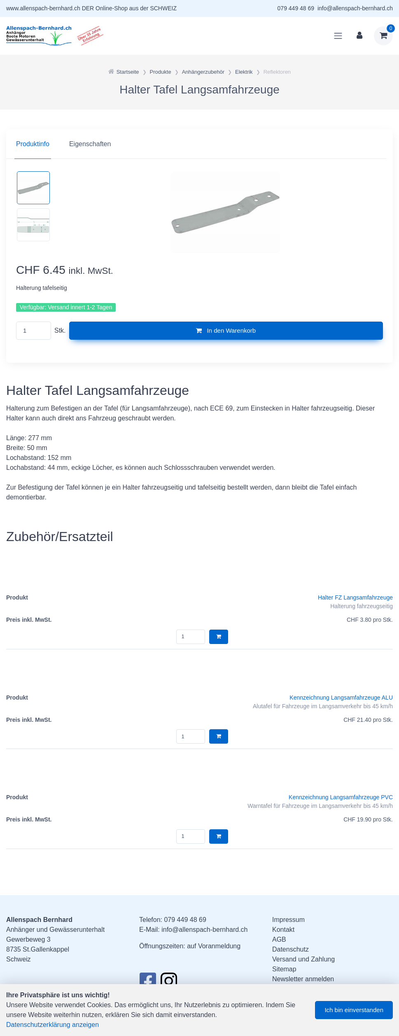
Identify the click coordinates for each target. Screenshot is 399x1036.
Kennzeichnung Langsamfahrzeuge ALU (341, 697)
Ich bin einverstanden (353, 1009)
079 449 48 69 (296, 8)
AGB (279, 939)
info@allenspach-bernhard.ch (355, 8)
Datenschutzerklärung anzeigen (52, 1024)
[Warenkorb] (383, 35)
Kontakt (283, 929)
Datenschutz (290, 949)
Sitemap (284, 969)
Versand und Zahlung (303, 959)
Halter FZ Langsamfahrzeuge (355, 597)
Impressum (288, 919)
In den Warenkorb (226, 330)
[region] (199, 144)
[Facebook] (147, 983)
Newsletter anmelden (303, 978)
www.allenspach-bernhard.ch (43, 8)
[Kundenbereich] (359, 35)
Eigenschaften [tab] (90, 143)
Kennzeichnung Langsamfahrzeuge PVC (341, 797)
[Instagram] (169, 983)
